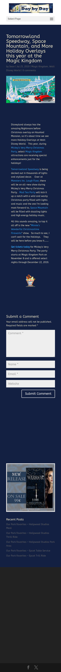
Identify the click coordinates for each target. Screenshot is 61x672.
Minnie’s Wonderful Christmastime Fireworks (25, 229)
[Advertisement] (30, 437)
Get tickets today (20, 247)
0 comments (29, 70)
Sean (12, 66)
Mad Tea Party (27, 192)
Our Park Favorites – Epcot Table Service (28, 550)
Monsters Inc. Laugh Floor (25, 180)
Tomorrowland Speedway (25, 169)
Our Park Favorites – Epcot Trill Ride (26, 555)
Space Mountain (39, 207)
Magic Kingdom (39, 66)
